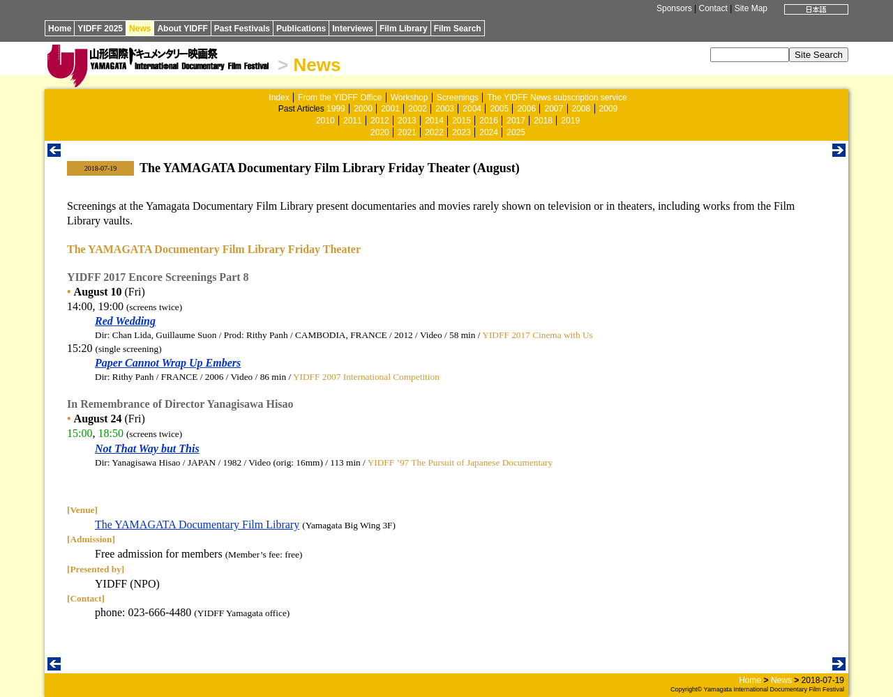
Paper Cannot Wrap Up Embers (168, 363)
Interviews (352, 28)
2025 (515, 132)
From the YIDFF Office (340, 97)
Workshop (409, 97)
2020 (379, 132)
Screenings (458, 97)
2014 (434, 120)
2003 (444, 109)
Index (279, 97)
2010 (325, 120)
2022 (434, 132)
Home (59, 28)
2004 (472, 109)
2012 (379, 120)
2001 (390, 109)
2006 (526, 109)
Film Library (404, 28)
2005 (499, 109)
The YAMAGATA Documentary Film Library (197, 524)
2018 (543, 120)
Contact (712, 8)
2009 (608, 109)
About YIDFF (182, 28)
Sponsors (674, 8)
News (140, 28)
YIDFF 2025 (100, 28)
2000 (363, 109)
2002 (417, 109)
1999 (336, 109)
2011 (352, 120)
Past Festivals (242, 28)
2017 (515, 120)
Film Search (457, 28)
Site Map (751, 8)
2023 (461, 132)
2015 (461, 120)
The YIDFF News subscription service (557, 97)
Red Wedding (125, 321)
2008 (581, 109)
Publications (301, 28)
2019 (570, 120)
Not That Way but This (147, 448)
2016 (488, 120)
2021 (407, 132)
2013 (407, 120)
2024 (488, 132)
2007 (553, 109)
